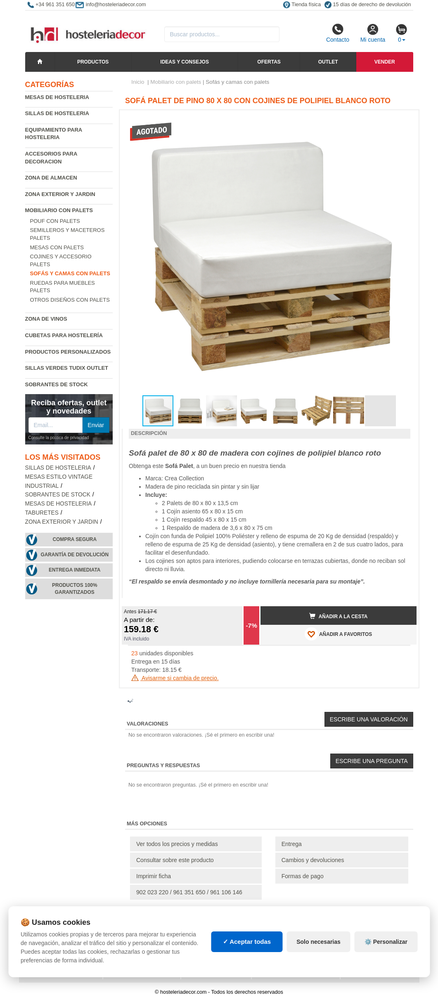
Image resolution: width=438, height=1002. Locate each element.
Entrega (292, 844)
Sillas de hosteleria (57, 113)
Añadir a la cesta (338, 616)
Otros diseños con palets (70, 300)
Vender (384, 62)
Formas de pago (303, 876)
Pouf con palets (55, 221)
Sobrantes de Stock (56, 384)
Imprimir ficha (153, 876)
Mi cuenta (373, 33)
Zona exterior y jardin (60, 194)
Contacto (337, 33)
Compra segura (74, 539)
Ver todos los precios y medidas (177, 844)
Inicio (137, 82)
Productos (93, 62)
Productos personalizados (68, 352)
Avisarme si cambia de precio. (175, 678)
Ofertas (268, 62)
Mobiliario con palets (59, 210)
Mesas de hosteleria (57, 97)
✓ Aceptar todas (247, 941)
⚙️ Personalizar (386, 941)
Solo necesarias (318, 941)
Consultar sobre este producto (175, 860)
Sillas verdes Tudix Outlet (67, 368)
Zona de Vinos (46, 319)
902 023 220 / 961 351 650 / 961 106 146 (189, 892)
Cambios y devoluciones (313, 860)
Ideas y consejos (184, 62)
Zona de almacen (51, 178)
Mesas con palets (57, 247)
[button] (403, 119)
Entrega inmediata (74, 570)
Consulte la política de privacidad (58, 437)
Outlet (328, 62)
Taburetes (42, 513)
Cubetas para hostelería (64, 335)
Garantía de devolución (74, 555)
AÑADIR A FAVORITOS (338, 633)
